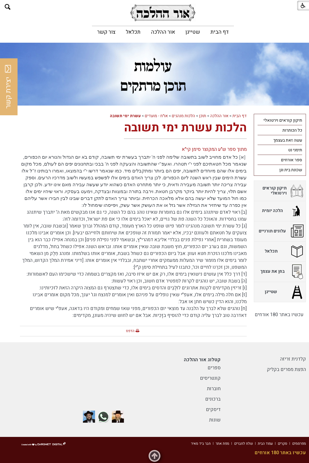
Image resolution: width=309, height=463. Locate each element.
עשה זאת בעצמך (287, 140)
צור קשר (106, 32)
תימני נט (295, 150)
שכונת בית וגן (290, 170)
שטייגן (193, 32)
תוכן (202, 116)
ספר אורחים (291, 160)
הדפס (130, 330)
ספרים (214, 367)
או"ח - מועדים (156, 116)
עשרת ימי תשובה (125, 116)
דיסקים (213, 409)
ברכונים (213, 399)
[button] (8, 7)
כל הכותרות (292, 130)
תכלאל (133, 32)
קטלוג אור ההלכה (202, 359)
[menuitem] (219, 32)
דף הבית (219, 32)
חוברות (214, 388)
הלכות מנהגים (183, 116)
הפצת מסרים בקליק (286, 369)
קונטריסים (210, 378)
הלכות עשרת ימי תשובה (185, 127)
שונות (215, 420)
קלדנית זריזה (293, 359)
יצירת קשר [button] (8, 87)
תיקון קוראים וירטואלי (283, 120)
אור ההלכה (163, 32)
